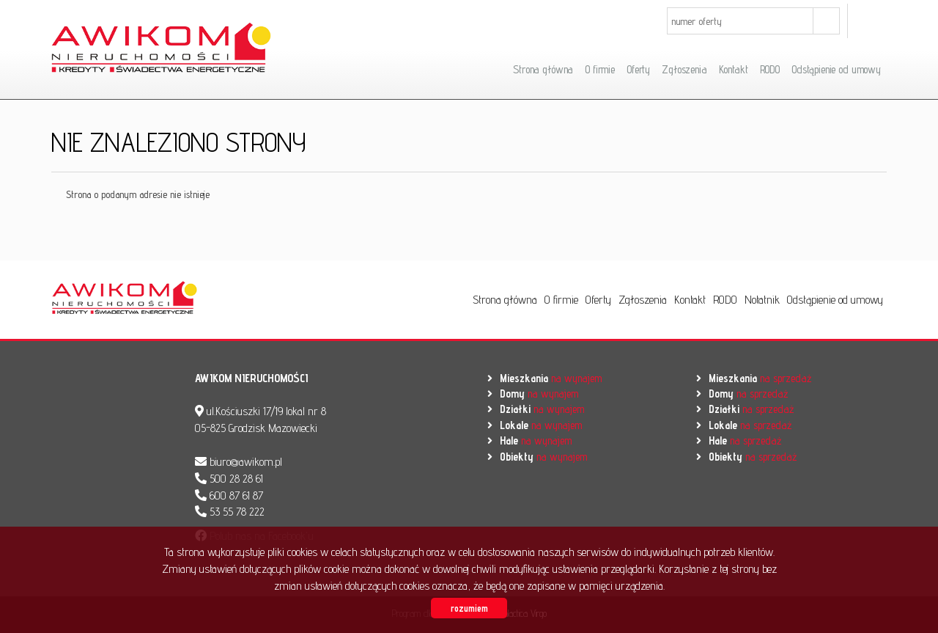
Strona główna (543, 69)
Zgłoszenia (684, 69)
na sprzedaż (760, 378)
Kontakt (733, 69)
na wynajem (551, 378)
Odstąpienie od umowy (836, 69)
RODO (770, 69)
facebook (871, 20)
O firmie (600, 69)
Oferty (638, 69)
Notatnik (762, 300)
